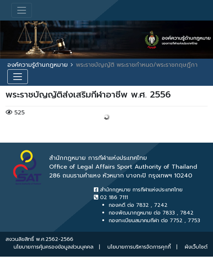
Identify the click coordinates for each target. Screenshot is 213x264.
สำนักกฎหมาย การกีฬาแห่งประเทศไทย (138, 190)
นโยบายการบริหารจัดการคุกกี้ (139, 247)
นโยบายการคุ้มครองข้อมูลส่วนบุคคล (53, 247)
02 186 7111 (111, 197)
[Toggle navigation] (21, 10)
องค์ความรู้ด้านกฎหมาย (37, 64)
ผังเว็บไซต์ (196, 247)
